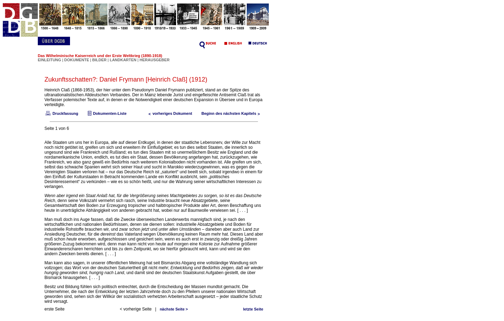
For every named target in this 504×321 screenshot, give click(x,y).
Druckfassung (61, 113)
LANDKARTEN (123, 60)
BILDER (99, 60)
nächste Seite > (174, 309)
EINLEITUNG (49, 60)
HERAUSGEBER (155, 60)
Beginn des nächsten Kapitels (232, 113)
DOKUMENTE (77, 60)
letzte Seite (253, 309)
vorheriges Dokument (169, 113)
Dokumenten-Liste (106, 113)
